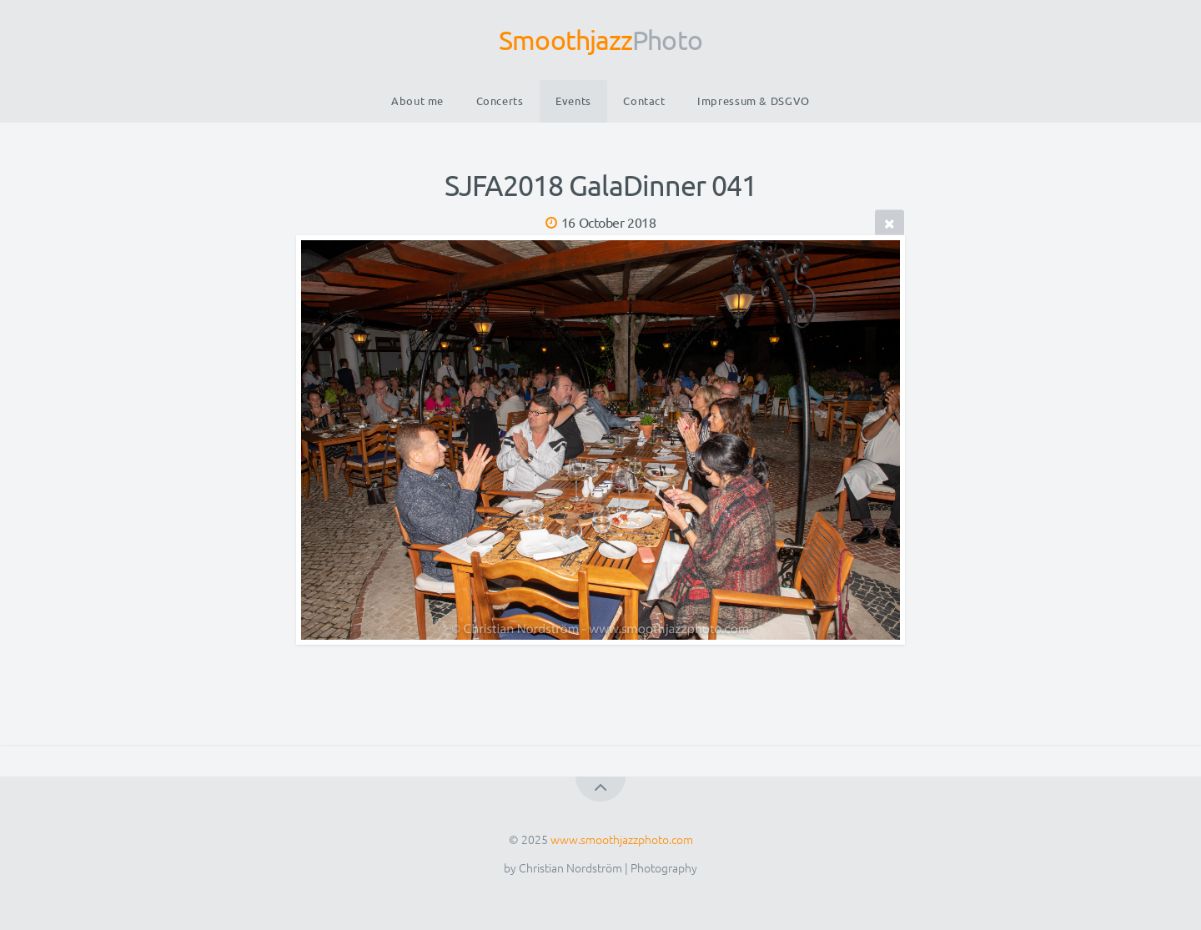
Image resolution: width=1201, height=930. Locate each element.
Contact (644, 100)
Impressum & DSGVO (753, 100)
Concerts (500, 100)
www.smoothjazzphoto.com (621, 839)
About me (417, 100)
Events (573, 100)
